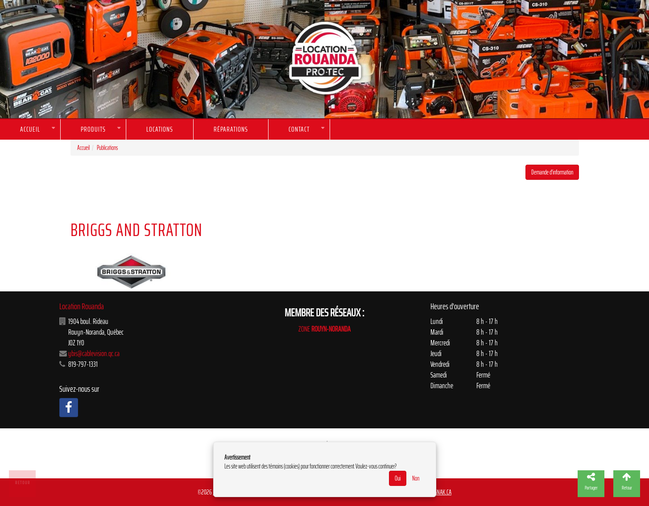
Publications (107, 148)
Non (415, 478)
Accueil (30, 129)
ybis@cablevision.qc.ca (94, 353)
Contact (299, 129)
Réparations (231, 129)
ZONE (324, 329)
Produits (93, 129)
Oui (398, 478)
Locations (159, 129)
